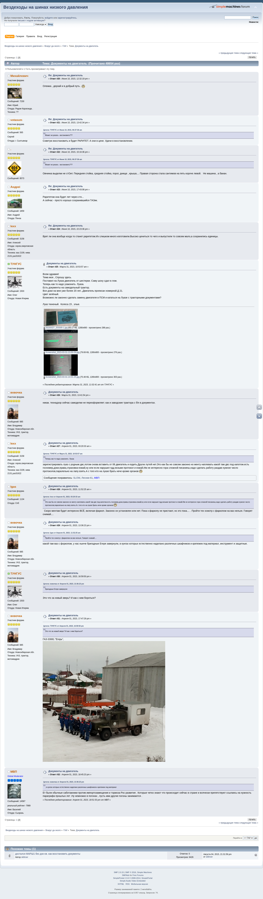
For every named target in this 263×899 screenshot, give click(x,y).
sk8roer (24, 857)
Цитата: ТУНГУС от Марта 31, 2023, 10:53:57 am (62, 454)
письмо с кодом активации (31, 20)
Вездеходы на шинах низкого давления (45, 7)
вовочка (16, 392)
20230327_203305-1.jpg (56, 327)
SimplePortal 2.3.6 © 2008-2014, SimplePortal (132, 878)
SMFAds (125, 875)
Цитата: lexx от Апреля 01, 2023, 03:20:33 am (61, 497)
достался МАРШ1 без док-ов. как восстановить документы (47, 853)
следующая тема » (248, 53)
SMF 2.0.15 (119, 872)
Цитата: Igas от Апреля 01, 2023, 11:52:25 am (61, 533)
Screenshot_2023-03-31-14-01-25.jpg (61, 377)
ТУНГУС (15, 264)
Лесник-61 (87, 477)
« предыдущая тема (229, 53)
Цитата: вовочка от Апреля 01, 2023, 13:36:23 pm (63, 584)
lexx (13, 226)
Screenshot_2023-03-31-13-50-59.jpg (61, 352)
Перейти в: (237, 838)
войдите (49, 18)
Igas (13, 486)
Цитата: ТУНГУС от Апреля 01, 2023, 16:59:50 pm (63, 626)
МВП (96, 477)
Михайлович (19, 76)
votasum (16, 120)
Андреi (15, 187)
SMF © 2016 (130, 872)
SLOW (76, 477)
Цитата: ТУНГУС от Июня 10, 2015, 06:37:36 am (62, 130)
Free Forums (138, 875)
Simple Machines (144, 872)
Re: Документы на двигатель (65, 75)
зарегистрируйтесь (67, 18)
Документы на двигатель (61, 263)
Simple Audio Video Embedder (133, 881)
